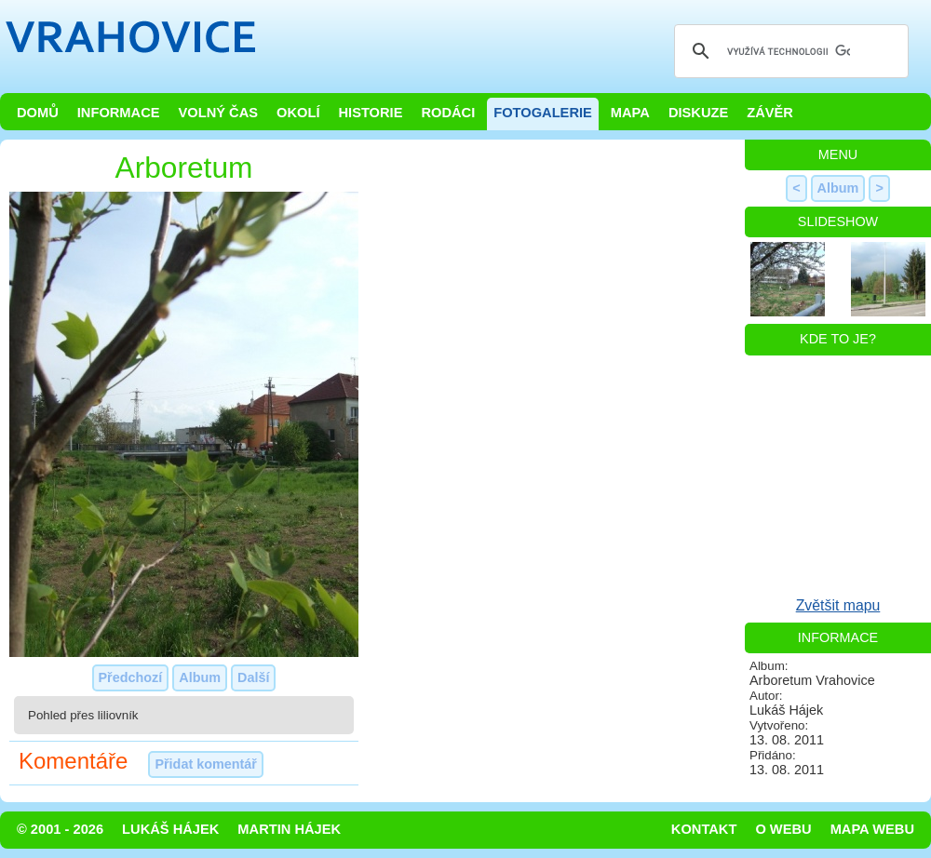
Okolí (298, 112)
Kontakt (704, 829)
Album (200, 677)
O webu (783, 829)
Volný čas (219, 112)
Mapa (630, 112)
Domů (38, 112)
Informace (118, 112)
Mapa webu (872, 829)
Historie (370, 112)
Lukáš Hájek (170, 829)
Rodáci (448, 112)
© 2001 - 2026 (60, 829)
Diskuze (698, 112)
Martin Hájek (289, 829)
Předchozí (131, 677)
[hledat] (788, 51)
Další (253, 677)
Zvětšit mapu (838, 605)
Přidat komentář (206, 764)
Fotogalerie (542, 112)
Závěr (770, 112)
